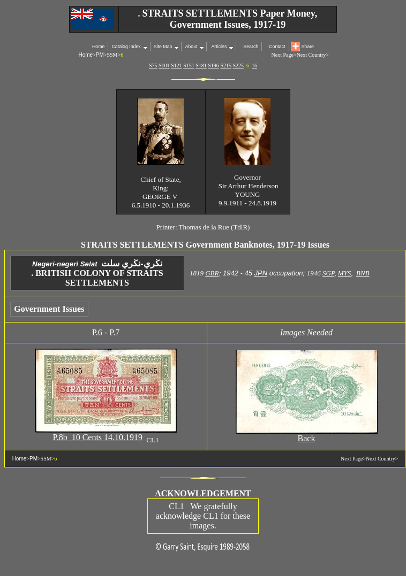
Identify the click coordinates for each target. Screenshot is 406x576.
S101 (164, 65)
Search (250, 46)
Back (306, 438)
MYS (344, 273)
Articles (218, 46)
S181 (201, 65)
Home (98, 46)
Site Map (163, 46)
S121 (176, 65)
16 (254, 65)
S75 (153, 65)
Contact (277, 46)
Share (308, 46)
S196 (213, 65)
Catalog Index (125, 46)
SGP (328, 273)
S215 (225, 65)
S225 (238, 65)
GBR (212, 273)
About (191, 46)
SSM (112, 55)
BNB (363, 273)
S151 (188, 65)
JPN (261, 273)
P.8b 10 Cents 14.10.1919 (98, 437)
